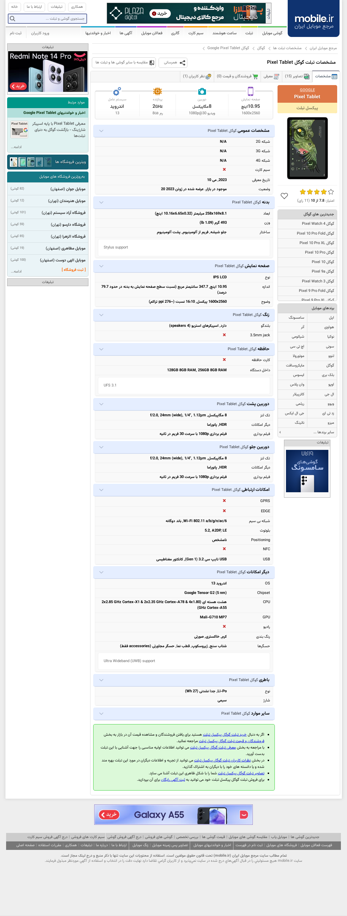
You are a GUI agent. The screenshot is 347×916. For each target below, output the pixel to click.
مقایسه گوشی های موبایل (248, 837)
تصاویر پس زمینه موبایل (170, 845)
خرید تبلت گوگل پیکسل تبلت (225, 735)
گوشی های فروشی (158, 837)
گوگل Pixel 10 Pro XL (317, 243)
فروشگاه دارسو (73, 225)
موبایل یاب (279, 837)
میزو (331, 423)
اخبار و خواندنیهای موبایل (212, 845)
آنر (302, 327)
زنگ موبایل (140, 845)
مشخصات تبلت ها (287, 48)
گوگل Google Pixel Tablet (228, 48)
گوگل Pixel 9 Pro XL (318, 300)
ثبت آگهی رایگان (173, 780)
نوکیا (330, 337)
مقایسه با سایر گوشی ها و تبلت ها (122, 62)
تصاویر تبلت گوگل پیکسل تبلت (241, 773)
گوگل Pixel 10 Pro (319, 253)
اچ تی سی (297, 347)
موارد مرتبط (76, 102)
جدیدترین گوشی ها (305, 837)
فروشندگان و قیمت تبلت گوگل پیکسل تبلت (231, 741)
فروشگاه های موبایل (281, 845)
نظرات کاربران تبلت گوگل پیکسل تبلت (222, 760)
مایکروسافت (295, 366)
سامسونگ (296, 318)
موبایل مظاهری (73, 248)
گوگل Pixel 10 (323, 262)
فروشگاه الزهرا (73, 237)
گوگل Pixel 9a (323, 272)
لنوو (331, 356)
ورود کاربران (40, 33)
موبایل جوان (75, 189)
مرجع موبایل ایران (323, 48)
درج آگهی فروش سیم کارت (47, 837)
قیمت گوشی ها (213, 837)
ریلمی (300, 404)
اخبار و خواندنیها (98, 33)
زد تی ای (328, 413)
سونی (330, 347)
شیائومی (298, 337)
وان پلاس (297, 384)
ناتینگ (299, 423)
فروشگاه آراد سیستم (69, 213)
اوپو (331, 384)
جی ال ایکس (294, 413)
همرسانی (170, 62)
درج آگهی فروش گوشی (124, 837)
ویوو (331, 404)
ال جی (329, 394)
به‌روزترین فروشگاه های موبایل (62, 177)
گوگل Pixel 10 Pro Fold (315, 234)
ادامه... (16, 147)
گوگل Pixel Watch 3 (318, 281)
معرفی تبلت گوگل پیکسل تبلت (213, 748)
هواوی (329, 327)
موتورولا (298, 356)
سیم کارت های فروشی (88, 837)
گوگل (261, 48)
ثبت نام (16, 33)
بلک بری (328, 375)
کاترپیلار (298, 394)
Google (307, 90)
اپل (331, 318)
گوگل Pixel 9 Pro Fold (316, 291)
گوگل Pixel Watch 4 (318, 224)
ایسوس (298, 375)
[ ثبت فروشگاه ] (74, 270)
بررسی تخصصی (187, 837)
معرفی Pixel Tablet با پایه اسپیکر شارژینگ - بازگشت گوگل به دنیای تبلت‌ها (58, 130)
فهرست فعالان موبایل (316, 845)
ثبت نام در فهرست (249, 845)
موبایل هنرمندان (72, 201)
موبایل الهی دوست (70, 260)
